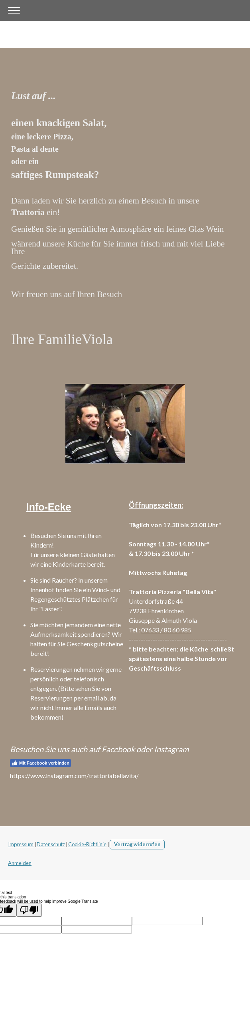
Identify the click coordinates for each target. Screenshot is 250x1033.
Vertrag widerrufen (137, 844)
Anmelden (19, 863)
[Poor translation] (29, 910)
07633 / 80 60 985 (166, 630)
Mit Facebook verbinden (40, 763)
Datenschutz (51, 844)
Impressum (20, 844)
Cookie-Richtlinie (87, 844)
